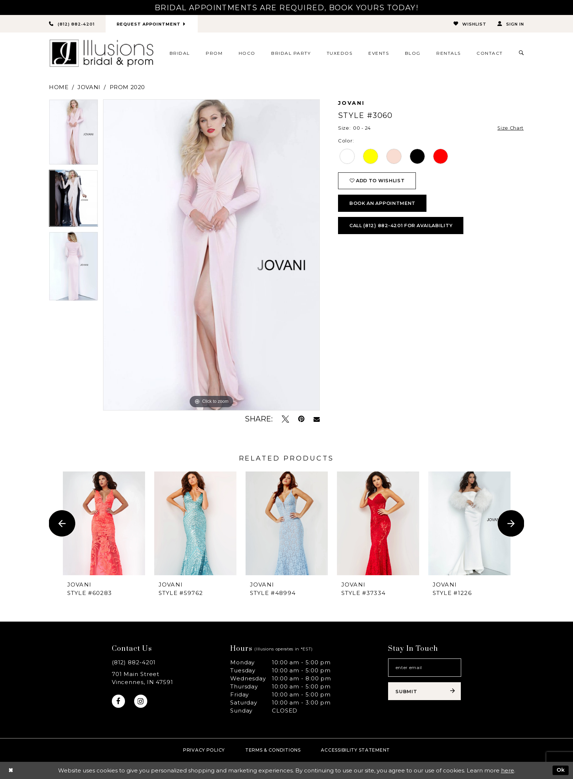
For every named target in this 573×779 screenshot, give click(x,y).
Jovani (88, 87)
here (507, 770)
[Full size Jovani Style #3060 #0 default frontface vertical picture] (211, 255)
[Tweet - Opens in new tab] (285, 419)
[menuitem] (179, 53)
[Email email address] (424, 667)
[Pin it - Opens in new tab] (301, 419)
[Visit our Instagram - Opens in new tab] (141, 701)
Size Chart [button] (510, 128)
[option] (73, 134)
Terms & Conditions (273, 750)
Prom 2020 (127, 87)
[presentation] (104, 523)
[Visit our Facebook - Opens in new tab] (118, 701)
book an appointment (384, 204)
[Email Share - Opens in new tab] (317, 419)
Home (58, 87)
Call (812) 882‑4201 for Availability (404, 227)
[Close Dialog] (10, 770)
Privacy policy (204, 750)
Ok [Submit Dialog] (560, 770)
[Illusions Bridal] (101, 53)
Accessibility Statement (355, 750)
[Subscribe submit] (424, 692)
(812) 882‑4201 (134, 662)
